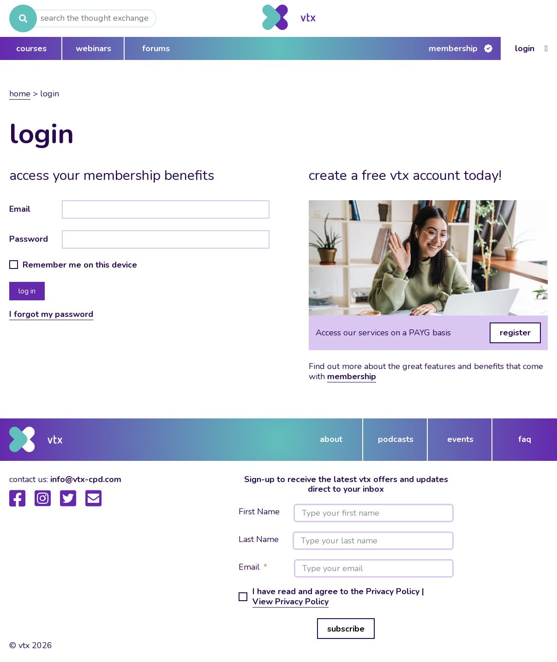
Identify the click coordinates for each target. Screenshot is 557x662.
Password (28, 239)
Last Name (259, 540)
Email (19, 209)
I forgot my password (51, 314)
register (515, 332)
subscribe (346, 628)
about (331, 439)
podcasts (395, 439)
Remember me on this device (80, 265)
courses (31, 48)
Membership (453, 48)
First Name (259, 512)
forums (156, 48)
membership (351, 376)
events (460, 439)
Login (524, 48)
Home (19, 93)
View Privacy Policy (290, 601)
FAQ (524, 439)
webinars (93, 48)
